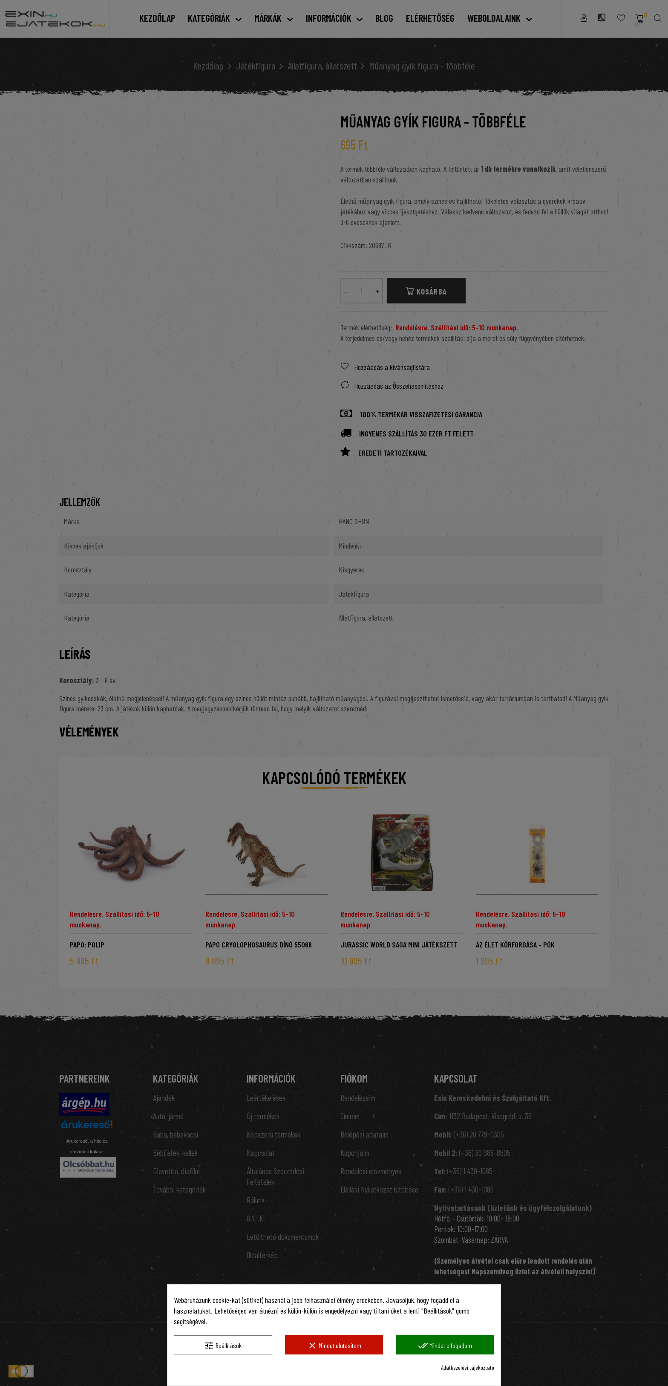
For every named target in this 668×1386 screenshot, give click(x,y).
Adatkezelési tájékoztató (467, 1367)
